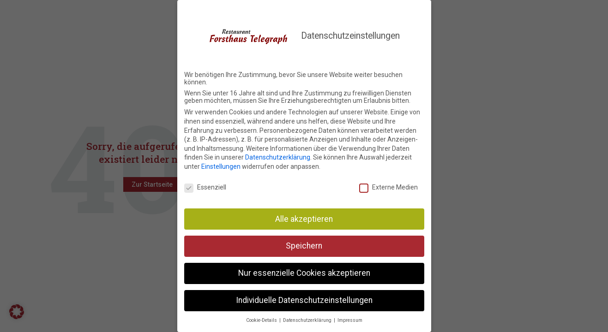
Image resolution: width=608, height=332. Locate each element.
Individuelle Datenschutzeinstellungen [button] (304, 298)
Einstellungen (221, 164)
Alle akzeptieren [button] (304, 216)
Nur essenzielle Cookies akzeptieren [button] (304, 271)
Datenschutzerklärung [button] (308, 318)
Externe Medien (388, 185)
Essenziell (205, 185)
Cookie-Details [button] (262, 318)
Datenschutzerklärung (277, 155)
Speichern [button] (304, 244)
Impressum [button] (349, 318)
